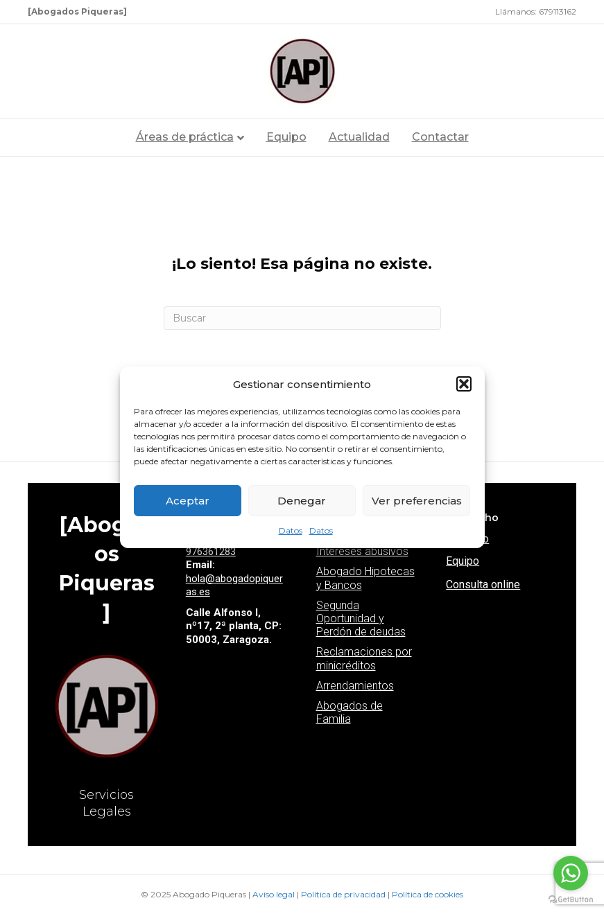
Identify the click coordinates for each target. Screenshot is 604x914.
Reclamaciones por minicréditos (364, 658)
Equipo (286, 136)
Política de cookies (427, 894)
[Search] (302, 318)
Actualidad (359, 136)
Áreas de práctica (185, 136)
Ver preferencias (417, 500)
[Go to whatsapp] (570, 873)
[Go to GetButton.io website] (571, 899)
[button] (464, 384)
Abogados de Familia (349, 712)
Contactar (440, 136)
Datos (290, 530)
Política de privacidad (344, 894)
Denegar (301, 500)
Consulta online (483, 584)
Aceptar (187, 500)
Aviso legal (274, 894)
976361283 (211, 551)
